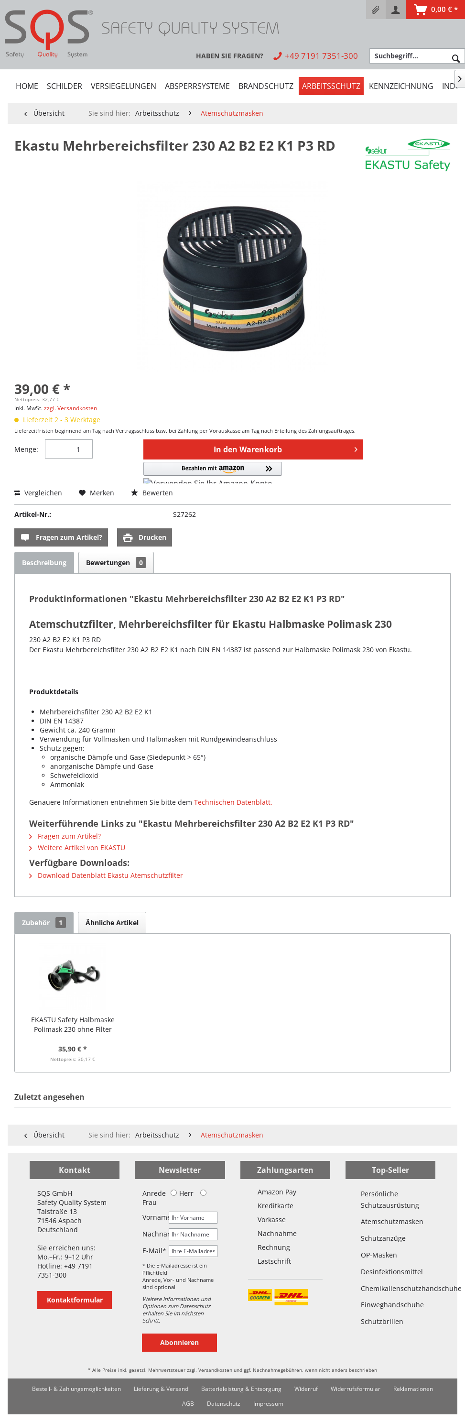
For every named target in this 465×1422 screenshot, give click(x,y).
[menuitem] (376, 9)
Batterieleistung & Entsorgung (241, 1389)
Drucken (144, 538)
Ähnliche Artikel (112, 922)
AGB (188, 1404)
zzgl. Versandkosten (70, 408)
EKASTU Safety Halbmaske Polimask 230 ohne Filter (73, 1024)
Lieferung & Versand (161, 1389)
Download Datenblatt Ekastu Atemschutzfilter (106, 875)
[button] (212, 472)
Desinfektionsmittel (390, 1271)
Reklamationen (413, 1389)
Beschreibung (44, 562)
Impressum (268, 1404)
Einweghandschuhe (390, 1304)
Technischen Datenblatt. (233, 802)
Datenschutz (223, 1404)
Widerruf (306, 1389)
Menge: (26, 449)
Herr (182, 1193)
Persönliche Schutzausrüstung (390, 1199)
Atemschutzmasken (390, 1221)
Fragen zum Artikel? (61, 538)
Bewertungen (116, 562)
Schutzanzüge (383, 1238)
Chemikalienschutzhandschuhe (390, 1288)
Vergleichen (38, 492)
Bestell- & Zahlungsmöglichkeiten (76, 1389)
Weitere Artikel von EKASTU (77, 847)
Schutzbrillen (382, 1321)
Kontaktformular (75, 1299)
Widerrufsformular (355, 1389)
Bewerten (152, 492)
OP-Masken (379, 1254)
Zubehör (44, 922)
